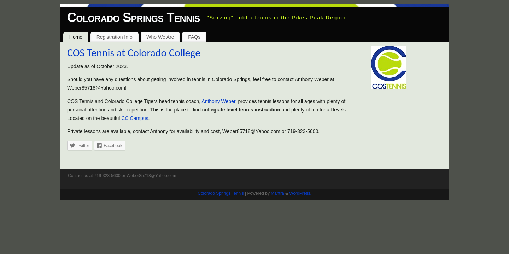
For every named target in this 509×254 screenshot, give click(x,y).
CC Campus (134, 118)
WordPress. (300, 193)
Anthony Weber (218, 101)
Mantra (277, 193)
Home (75, 37)
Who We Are (160, 37)
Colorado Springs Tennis (133, 17)
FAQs (194, 37)
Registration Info (114, 37)
